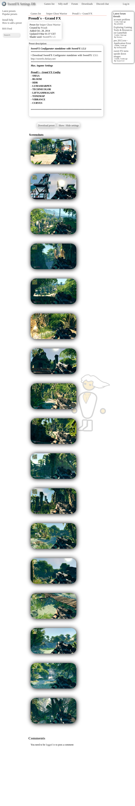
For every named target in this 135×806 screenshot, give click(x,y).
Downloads (87, 4)
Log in (126, 4)
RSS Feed (7, 28)
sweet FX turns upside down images (121, 54)
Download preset (46, 125)
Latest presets (9, 11)
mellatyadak (121, 47)
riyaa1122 (120, 61)
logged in (50, 744)
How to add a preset (12, 23)
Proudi (44, 27)
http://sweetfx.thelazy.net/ (43, 58)
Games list (49, 4)
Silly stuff (63, 4)
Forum (74, 4)
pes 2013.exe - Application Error (122, 42)
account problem (122, 19)
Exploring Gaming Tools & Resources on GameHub (123, 30)
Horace (119, 37)
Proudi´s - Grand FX (82, 13)
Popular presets (9, 14)
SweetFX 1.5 (49, 37)
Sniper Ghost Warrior (56, 13)
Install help (7, 20)
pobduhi (120, 24)
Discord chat (102, 4)
